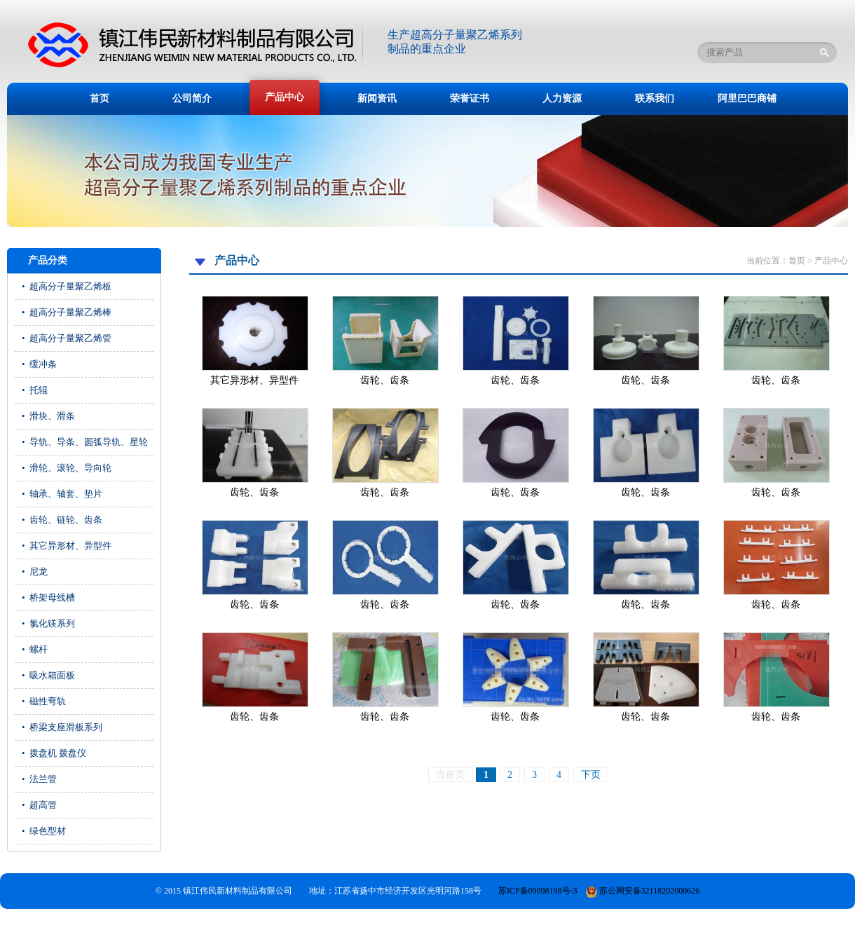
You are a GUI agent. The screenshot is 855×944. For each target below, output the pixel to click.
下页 (591, 774)
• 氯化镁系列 (48, 623)
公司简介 (192, 98)
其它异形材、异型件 (254, 380)
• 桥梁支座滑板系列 (62, 727)
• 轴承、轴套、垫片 (62, 493)
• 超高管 (39, 805)
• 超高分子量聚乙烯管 (66, 338)
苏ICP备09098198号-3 (537, 891)
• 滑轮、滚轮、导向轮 (66, 468)
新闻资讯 (377, 98)
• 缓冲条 (39, 364)
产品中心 (284, 97)
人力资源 (562, 98)
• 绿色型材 (44, 831)
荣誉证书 (469, 98)
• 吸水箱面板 (48, 675)
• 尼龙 (35, 571)
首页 (99, 98)
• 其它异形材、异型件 (66, 545)
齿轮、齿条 (384, 380)
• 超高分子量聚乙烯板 (66, 286)
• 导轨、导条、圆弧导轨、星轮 (85, 442)
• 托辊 (35, 390)
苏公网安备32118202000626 (643, 891)
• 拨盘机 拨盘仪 (54, 753)
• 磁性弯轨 (44, 701)
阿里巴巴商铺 (747, 98)
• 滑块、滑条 (48, 416)
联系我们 (654, 98)
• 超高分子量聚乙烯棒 (66, 312)
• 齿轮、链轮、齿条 (62, 519)
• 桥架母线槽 (48, 597)
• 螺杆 (35, 649)
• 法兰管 (39, 779)
